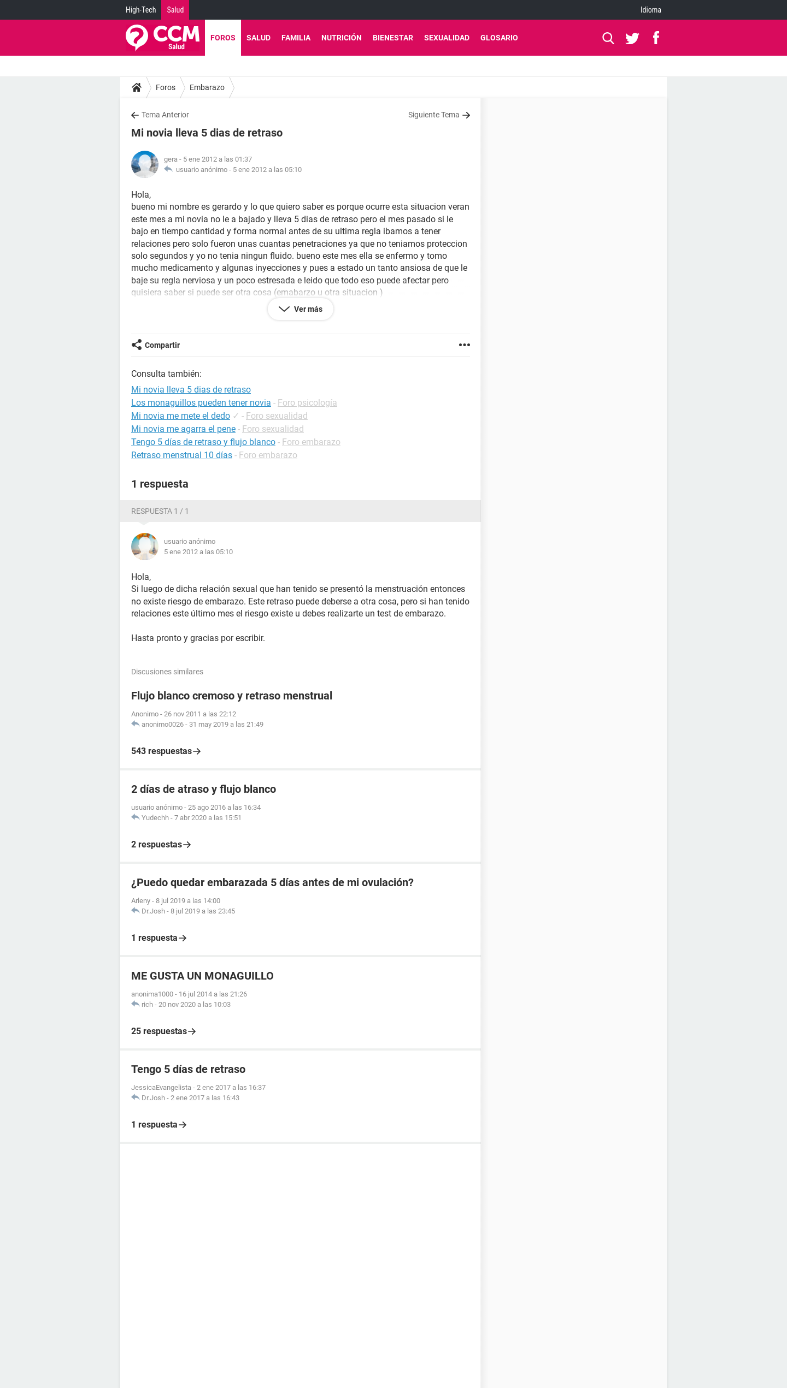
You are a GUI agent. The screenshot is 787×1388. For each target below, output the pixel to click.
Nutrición (341, 37)
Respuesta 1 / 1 (160, 511)
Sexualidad (446, 37)
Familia (295, 37)
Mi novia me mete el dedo (180, 416)
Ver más (307, 309)
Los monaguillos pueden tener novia (201, 403)
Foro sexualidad (277, 416)
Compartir (162, 345)
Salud (175, 9)
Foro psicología (307, 403)
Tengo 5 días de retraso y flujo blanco (203, 442)
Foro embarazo (311, 442)
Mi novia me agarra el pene (183, 429)
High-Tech (141, 9)
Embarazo (207, 87)
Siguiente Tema (434, 114)
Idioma (651, 9)
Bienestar (393, 37)
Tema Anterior (165, 114)
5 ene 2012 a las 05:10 (267, 169)
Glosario (499, 37)
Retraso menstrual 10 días (181, 455)
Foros (223, 37)
